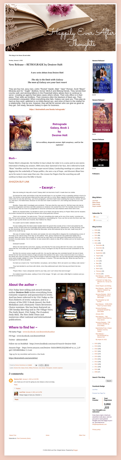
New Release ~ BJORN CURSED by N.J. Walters (104, 276)
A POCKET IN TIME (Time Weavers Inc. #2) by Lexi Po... (104, 281)
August (98, 255)
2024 (96, 235)
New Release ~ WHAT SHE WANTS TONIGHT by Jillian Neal (104, 290)
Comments (98, 220)
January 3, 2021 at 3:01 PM (30, 379)
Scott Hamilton (35, 263)
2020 (96, 343)
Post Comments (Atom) (24, 438)
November (99, 248)
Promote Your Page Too (98, 393)
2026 (96, 230)
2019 (96, 346)
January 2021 (100, 314)
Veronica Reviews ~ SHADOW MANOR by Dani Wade (103, 310)
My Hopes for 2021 (101, 339)
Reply (15, 384)
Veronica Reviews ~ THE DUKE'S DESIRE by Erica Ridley (103, 324)
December (99, 245)
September (99, 253)
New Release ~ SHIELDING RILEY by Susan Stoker (104, 304)
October (98, 250)
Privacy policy (96, 429)
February (99, 271)
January (98, 274)
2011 (96, 366)
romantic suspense (58, 367)
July (97, 258)
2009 (96, 372)
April (97, 266)
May (97, 263)
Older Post (82, 435)
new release (42, 367)
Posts (96, 217)
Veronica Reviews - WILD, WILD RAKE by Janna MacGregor (103, 296)
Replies (18, 388)
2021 (96, 243)
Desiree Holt (17, 367)
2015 (96, 356)
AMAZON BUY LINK (19, 181)
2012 (96, 364)
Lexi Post (22, 392)
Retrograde (49, 367)
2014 (96, 359)
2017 (96, 351)
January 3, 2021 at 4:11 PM (34, 392)
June (97, 261)
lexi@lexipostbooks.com (99, 424)
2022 (96, 240)
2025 (96, 233)
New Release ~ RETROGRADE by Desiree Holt (102, 335)
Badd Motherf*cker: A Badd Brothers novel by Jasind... (104, 329)
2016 (96, 354)
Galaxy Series (24, 367)
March (98, 268)
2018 (96, 349)
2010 (96, 369)
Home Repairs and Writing (103, 286)
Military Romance (33, 367)
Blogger (75, 450)
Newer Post (12, 435)
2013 (96, 361)
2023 (96, 238)
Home (47, 435)
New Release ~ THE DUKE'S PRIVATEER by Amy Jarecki (104, 318)
